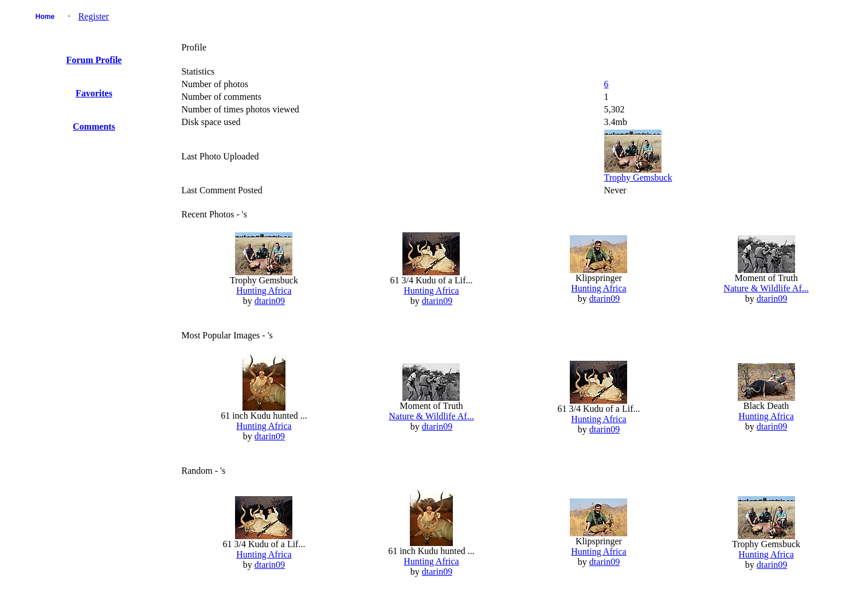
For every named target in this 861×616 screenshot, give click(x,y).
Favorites (94, 93)
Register (93, 16)
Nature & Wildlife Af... (765, 288)
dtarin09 (270, 301)
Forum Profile (94, 60)
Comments (94, 126)
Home (45, 17)
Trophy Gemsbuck (638, 177)
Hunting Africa (263, 290)
